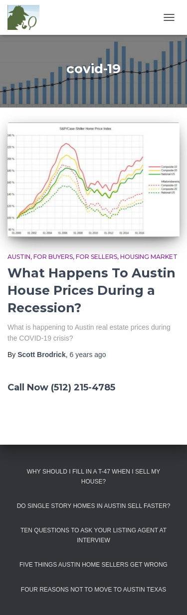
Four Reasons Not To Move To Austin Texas (93, 589)
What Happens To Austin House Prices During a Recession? (91, 290)
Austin (18, 256)
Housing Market (149, 256)
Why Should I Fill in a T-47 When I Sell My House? (93, 476)
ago (87, 355)
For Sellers (96, 256)
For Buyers (53, 256)
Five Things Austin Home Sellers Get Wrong (93, 564)
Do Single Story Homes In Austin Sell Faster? (94, 505)
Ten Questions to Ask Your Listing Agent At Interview (93, 535)
